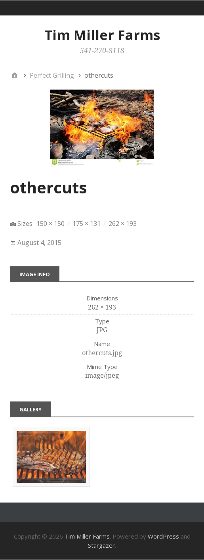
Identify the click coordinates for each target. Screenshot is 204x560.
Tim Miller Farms (102, 35)
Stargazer (101, 545)
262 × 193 (123, 223)
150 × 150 (50, 223)
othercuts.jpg (102, 353)
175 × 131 (86, 223)
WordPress (163, 536)
